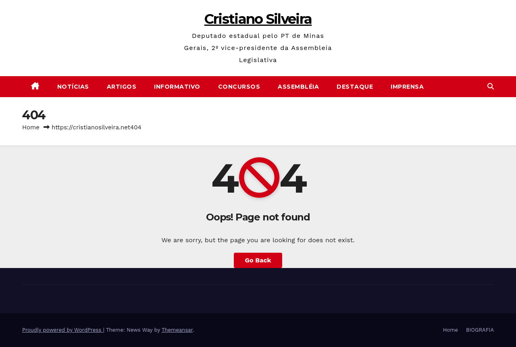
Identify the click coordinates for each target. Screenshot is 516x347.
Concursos (239, 86)
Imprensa (407, 86)
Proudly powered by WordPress (62, 330)
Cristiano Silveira (258, 18)
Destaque (355, 86)
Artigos (122, 86)
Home (31, 127)
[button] (490, 86)
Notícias (73, 86)
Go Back (258, 260)
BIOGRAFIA (480, 330)
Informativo (177, 86)
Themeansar (177, 330)
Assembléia (298, 86)
